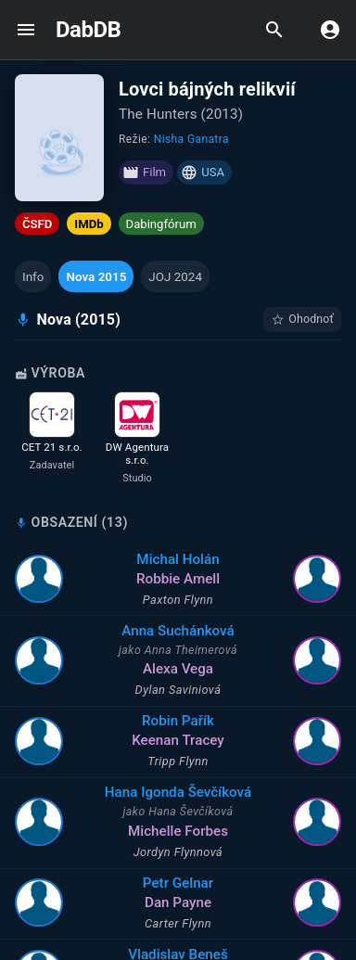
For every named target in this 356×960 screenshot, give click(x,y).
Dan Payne (191, 902)
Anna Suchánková (191, 630)
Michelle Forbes (191, 831)
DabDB (88, 30)
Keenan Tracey (191, 740)
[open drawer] (26, 29)
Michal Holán (190, 559)
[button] (33, 276)
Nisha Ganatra (191, 139)
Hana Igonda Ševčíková (190, 792)
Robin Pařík (191, 720)
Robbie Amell (191, 578)
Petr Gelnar (191, 883)
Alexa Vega (191, 668)
